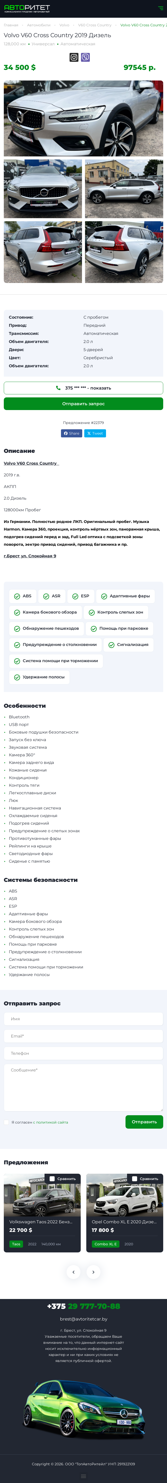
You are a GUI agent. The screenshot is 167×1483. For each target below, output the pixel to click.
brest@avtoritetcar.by (83, 1319)
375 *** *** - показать (83, 388)
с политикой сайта (50, 1122)
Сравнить (66, 1178)
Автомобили (39, 25)
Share (71, 433)
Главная (11, 25)
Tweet (95, 433)
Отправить (144, 1121)
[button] (83, 1476)
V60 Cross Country (95, 25)
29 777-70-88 (83, 1306)
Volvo (64, 25)
